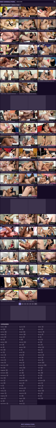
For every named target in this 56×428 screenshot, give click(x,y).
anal (3, 329)
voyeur (40, 388)
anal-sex (4, 332)
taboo (40, 370)
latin (21, 373)
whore (40, 393)
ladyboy (22, 368)
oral (21, 396)
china (3, 357)
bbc (2, 345)
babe (3, 339)
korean (21, 365)
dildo (3, 368)
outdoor (40, 327)
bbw (3, 347)
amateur (4, 327)
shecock (40, 360)
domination (4, 373)
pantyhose (41, 332)
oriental (22, 403)
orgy (21, 401)
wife (40, 396)
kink (21, 357)
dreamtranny (4, 375)
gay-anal (22, 327)
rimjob (40, 352)
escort (3, 380)
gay (3, 401)
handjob (22, 332)
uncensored (41, 380)
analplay (3, 334)
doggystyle (4, 370)
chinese (3, 360)
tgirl (40, 378)
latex (21, 370)
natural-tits (22, 393)
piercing (40, 334)
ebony (3, 378)
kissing (21, 362)
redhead (41, 347)
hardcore (22, 334)
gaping (3, 398)
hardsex (22, 337)
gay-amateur (4, 403)
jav (21, 350)
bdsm (3, 350)
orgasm (22, 398)
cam (3, 352)
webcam (41, 391)
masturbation (23, 380)
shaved (40, 357)
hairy (21, 329)
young (40, 398)
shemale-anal (42, 365)
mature (21, 383)
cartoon (3, 355)
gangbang (4, 396)
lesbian (22, 375)
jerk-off (21, 352)
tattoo (40, 373)
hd (21, 339)
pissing (40, 339)
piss (40, 337)
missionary (22, 388)
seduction (41, 355)
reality (40, 345)
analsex (3, 337)
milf (21, 385)
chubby (3, 362)
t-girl (40, 368)
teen (40, 375)
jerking (21, 355)
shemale (41, 362)
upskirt (40, 383)
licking (22, 378)
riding (40, 350)
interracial (22, 342)
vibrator (40, 385)
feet (3, 388)
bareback (4, 342)
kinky (21, 360)
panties (40, 329)
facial (3, 383)
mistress (22, 391)
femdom (3, 393)
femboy (3, 391)
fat (2, 385)
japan (21, 345)
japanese (22, 347)
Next (36, 303)
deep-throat (4, 365)
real (40, 342)
